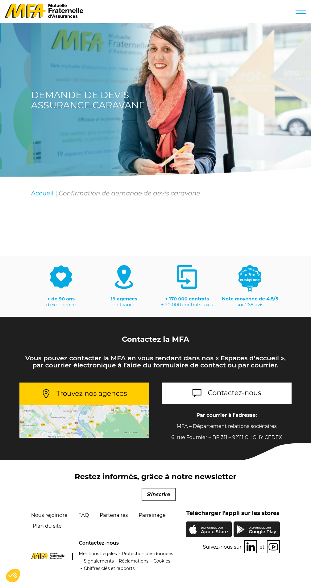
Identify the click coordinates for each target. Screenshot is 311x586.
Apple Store (214, 530)
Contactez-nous (234, 393)
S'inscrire (158, 494)
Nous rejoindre (49, 515)
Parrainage (152, 515)
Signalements (99, 561)
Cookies (161, 561)
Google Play (262, 530)
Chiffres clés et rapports (109, 568)
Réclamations (133, 561)
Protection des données (147, 553)
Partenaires (114, 515)
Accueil (42, 193)
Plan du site (47, 526)
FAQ (83, 515)
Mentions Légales (98, 553)
